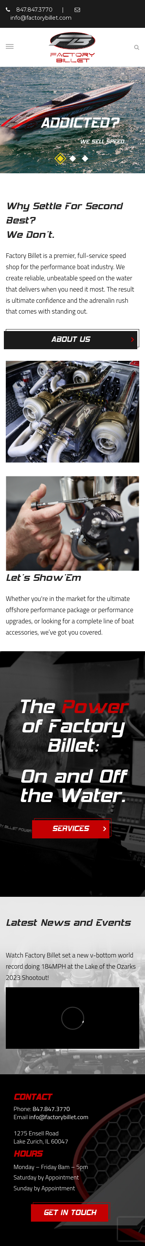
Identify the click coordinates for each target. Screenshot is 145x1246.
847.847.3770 (34, 9)
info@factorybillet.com (41, 17)
